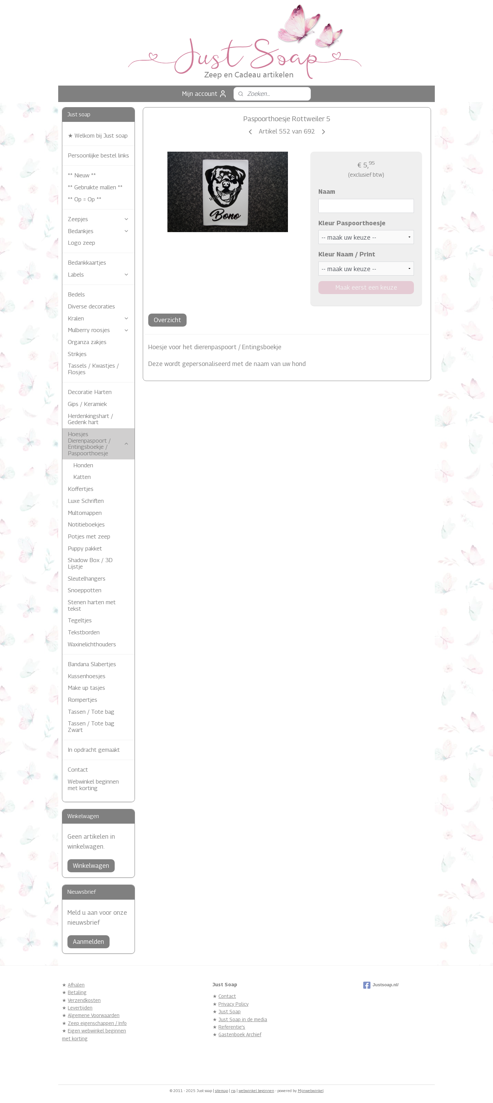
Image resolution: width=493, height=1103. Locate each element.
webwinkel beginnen (256, 1090)
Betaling (77, 992)
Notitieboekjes (86, 524)
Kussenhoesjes (86, 676)
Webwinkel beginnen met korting (93, 784)
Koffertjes (80, 488)
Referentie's (231, 1027)
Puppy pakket (85, 548)
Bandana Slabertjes (92, 664)
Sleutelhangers (86, 578)
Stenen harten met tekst (92, 605)
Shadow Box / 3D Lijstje (90, 563)
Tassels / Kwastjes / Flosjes (93, 369)
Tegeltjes (80, 620)
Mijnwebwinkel (311, 1090)
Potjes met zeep (89, 536)
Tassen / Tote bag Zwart (91, 726)
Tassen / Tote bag (91, 711)
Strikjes (77, 354)
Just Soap (229, 1011)
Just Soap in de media (242, 1019)
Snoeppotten (84, 590)
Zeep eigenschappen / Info (97, 1023)
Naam (326, 191)
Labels (98, 274)
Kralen (98, 318)
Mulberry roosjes (98, 330)
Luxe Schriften (86, 500)
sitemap (221, 1090)
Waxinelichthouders (92, 644)
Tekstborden (84, 632)
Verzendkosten (84, 1000)
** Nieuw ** (82, 175)
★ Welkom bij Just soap (98, 135)
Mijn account (204, 94)
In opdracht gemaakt (94, 749)
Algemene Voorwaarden (93, 1015)
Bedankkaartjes (87, 262)
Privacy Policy (233, 1004)
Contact (78, 769)
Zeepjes (98, 219)
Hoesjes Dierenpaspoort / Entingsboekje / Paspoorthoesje (98, 444)
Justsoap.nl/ (381, 985)
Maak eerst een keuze (366, 287)
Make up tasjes (86, 687)
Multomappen (85, 512)
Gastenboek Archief (239, 1034)
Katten (82, 476)
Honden (83, 465)
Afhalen (76, 985)
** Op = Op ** (84, 199)
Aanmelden (88, 941)
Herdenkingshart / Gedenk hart (90, 419)
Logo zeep (81, 242)
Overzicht (167, 320)
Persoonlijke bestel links (98, 155)
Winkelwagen (91, 865)
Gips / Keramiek (87, 404)
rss (233, 1090)
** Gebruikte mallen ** (95, 187)
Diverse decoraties (91, 306)
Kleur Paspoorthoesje (351, 223)
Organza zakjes (87, 342)
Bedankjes (98, 231)
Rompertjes (82, 699)
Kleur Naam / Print (346, 254)
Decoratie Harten (90, 392)
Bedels (76, 294)
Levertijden (80, 1008)
